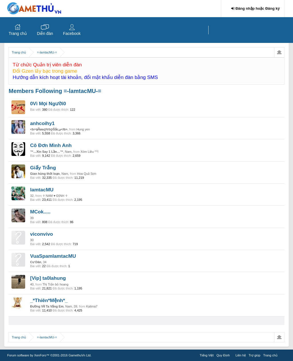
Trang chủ (18, 33)
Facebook (71, 33)
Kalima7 (92, 306)
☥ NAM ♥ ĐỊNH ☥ (55, 195)
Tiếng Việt (207, 355)
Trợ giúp (254, 355)
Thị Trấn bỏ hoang (55, 284)
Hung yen (83, 129)
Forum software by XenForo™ (49, 355)
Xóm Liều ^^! (89, 151)
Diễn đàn (45, 33)
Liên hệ (240, 355)
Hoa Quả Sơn (86, 173)
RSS (282, 354)
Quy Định (223, 355)
